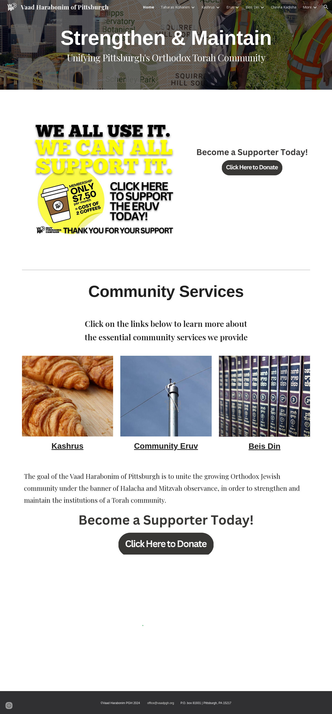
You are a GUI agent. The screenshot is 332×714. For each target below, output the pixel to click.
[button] (326, 7)
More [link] (307, 6)
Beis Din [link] (252, 6)
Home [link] (148, 6)
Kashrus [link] (208, 6)
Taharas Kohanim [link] (175, 6)
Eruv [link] (230, 6)
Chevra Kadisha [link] (283, 6)
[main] (166, 45)
